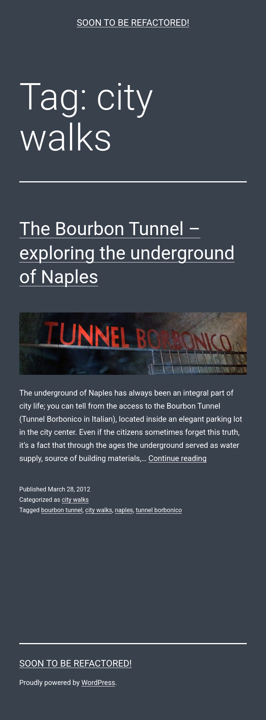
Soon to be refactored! (133, 22)
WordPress (98, 682)
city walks (75, 499)
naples (124, 510)
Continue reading (178, 458)
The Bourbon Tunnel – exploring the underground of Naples (127, 253)
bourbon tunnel (61, 510)
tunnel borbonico (159, 510)
